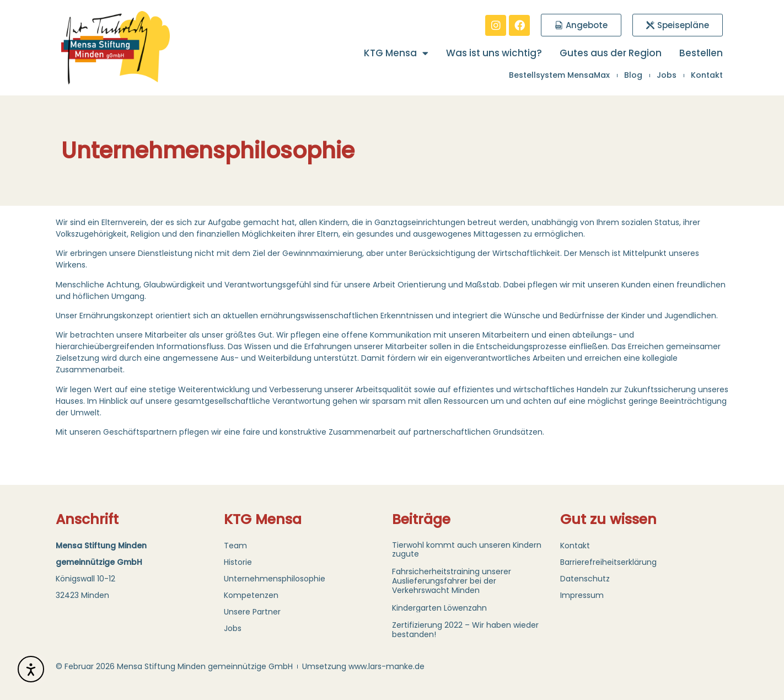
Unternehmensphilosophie (274, 578)
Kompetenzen (251, 595)
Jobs (232, 628)
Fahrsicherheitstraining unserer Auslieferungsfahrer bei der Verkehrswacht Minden (451, 581)
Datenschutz (585, 578)
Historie (238, 562)
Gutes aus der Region (611, 52)
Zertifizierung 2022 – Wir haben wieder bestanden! (465, 629)
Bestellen (701, 52)
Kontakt (575, 545)
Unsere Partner (252, 611)
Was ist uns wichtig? (494, 52)
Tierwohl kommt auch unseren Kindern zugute (466, 549)
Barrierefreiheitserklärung (608, 562)
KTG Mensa (396, 52)
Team (235, 545)
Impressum (582, 595)
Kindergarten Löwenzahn (439, 607)
